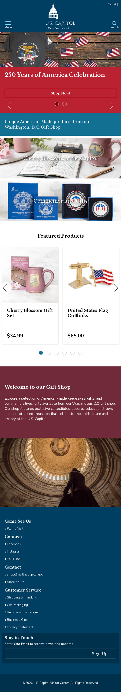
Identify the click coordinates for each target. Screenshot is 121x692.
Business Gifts (17, 620)
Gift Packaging (17, 605)
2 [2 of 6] (49, 353)
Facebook (14, 544)
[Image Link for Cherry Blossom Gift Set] (30, 275)
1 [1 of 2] (57, 104)
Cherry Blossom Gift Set (30, 313)
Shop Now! (60, 93)
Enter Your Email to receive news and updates (39, 644)
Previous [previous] (6, 288)
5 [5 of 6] (72, 353)
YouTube (13, 559)
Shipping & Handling (22, 597)
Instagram (14, 551)
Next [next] (115, 288)
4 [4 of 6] (64, 353)
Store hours (15, 582)
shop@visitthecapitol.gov (25, 574)
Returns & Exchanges (23, 612)
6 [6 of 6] (80, 353)
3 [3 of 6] (57, 353)
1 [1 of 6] (41, 353)
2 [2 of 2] (64, 104)
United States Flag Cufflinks (88, 313)
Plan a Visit (15, 528)
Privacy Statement (20, 627)
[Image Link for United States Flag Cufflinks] (91, 275)
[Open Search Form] (114, 25)
